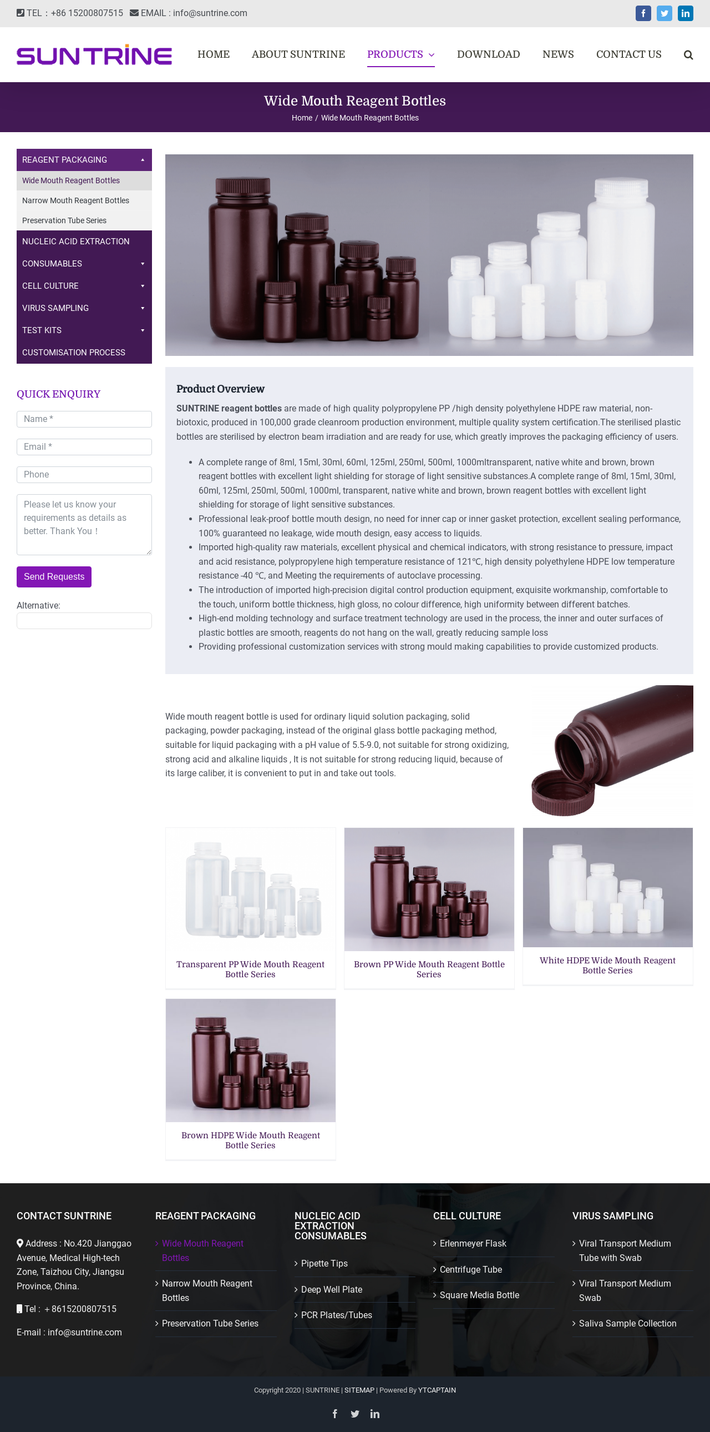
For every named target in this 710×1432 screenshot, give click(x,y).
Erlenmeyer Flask (473, 1243)
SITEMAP (359, 1390)
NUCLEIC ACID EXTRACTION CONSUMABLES (84, 256)
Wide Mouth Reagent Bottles (71, 180)
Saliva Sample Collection (628, 1323)
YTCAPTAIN (437, 1390)
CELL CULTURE (84, 286)
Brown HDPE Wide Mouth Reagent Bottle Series (250, 1140)
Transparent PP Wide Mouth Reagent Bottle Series (250, 969)
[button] (688, 54)
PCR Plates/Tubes (336, 1315)
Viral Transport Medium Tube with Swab (625, 1250)
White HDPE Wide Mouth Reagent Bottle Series (608, 966)
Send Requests (54, 576)
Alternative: (38, 605)
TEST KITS (84, 330)
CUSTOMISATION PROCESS (73, 353)
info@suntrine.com (210, 13)
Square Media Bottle (479, 1295)
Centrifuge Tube (471, 1269)
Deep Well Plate (331, 1289)
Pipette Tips (324, 1263)
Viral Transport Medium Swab (625, 1290)
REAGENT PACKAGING (84, 160)
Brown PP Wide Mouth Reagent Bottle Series (429, 969)
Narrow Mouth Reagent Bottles (75, 200)
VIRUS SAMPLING (84, 308)
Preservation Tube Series (64, 220)
